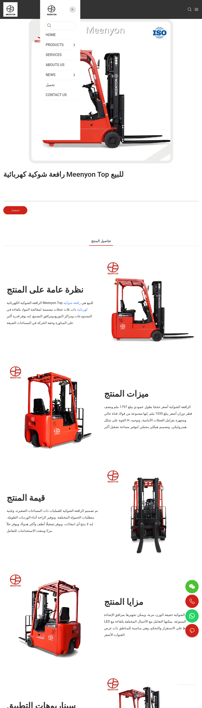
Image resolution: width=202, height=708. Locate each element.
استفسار (15, 210)
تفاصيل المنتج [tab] (101, 241)
